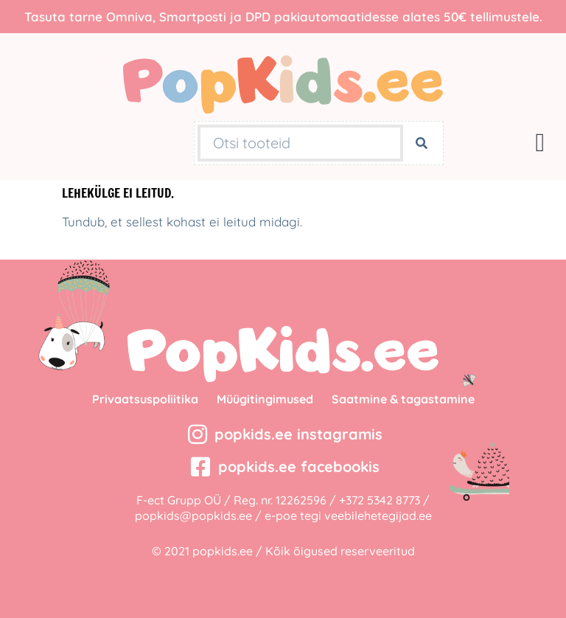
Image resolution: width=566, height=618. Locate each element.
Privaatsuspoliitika (145, 399)
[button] (540, 142)
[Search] (421, 143)
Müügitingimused (265, 399)
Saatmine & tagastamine (403, 399)
